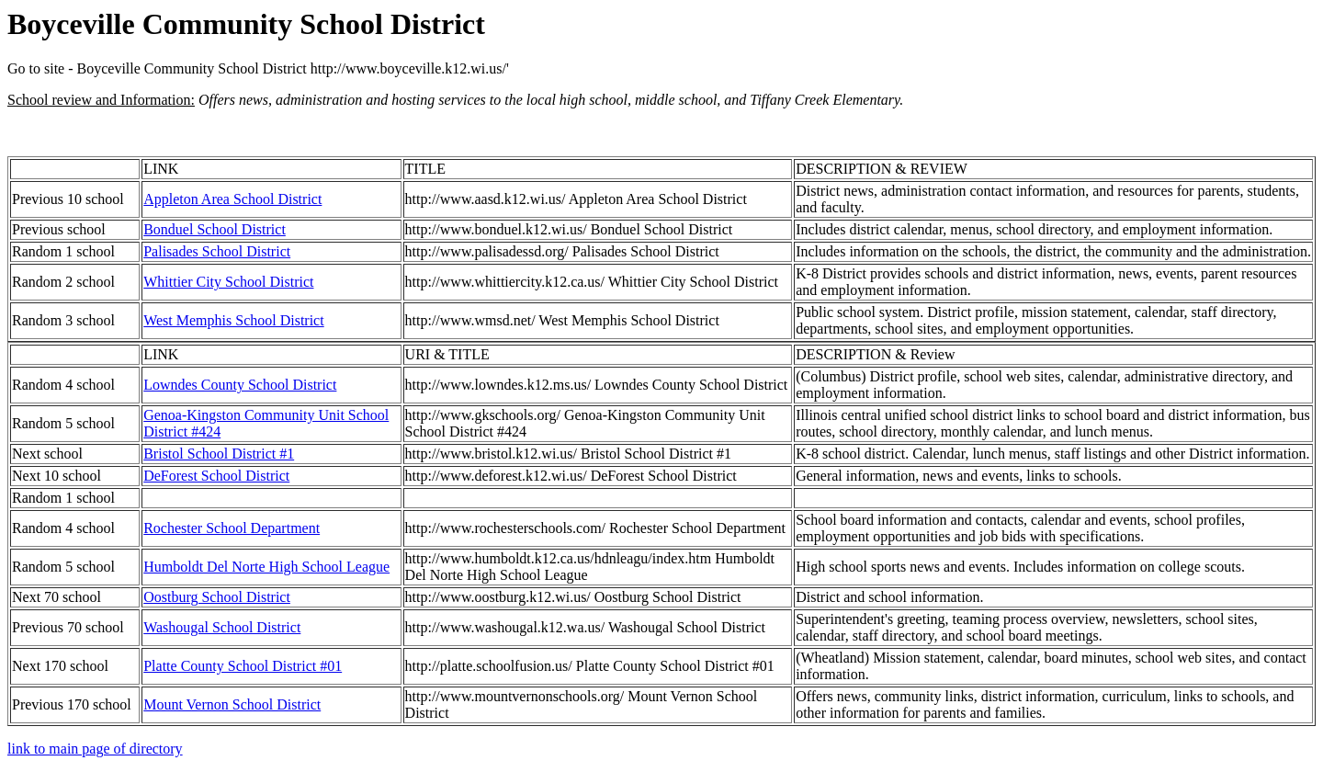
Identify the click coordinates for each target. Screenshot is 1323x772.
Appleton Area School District (232, 199)
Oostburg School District (216, 597)
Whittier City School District (228, 282)
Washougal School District (221, 627)
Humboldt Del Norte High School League (266, 566)
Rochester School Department (231, 528)
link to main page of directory (95, 748)
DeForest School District (216, 475)
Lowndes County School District (239, 384)
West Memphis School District (233, 320)
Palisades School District (216, 251)
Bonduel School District (214, 229)
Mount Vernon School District (232, 704)
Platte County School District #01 (242, 666)
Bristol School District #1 (218, 453)
